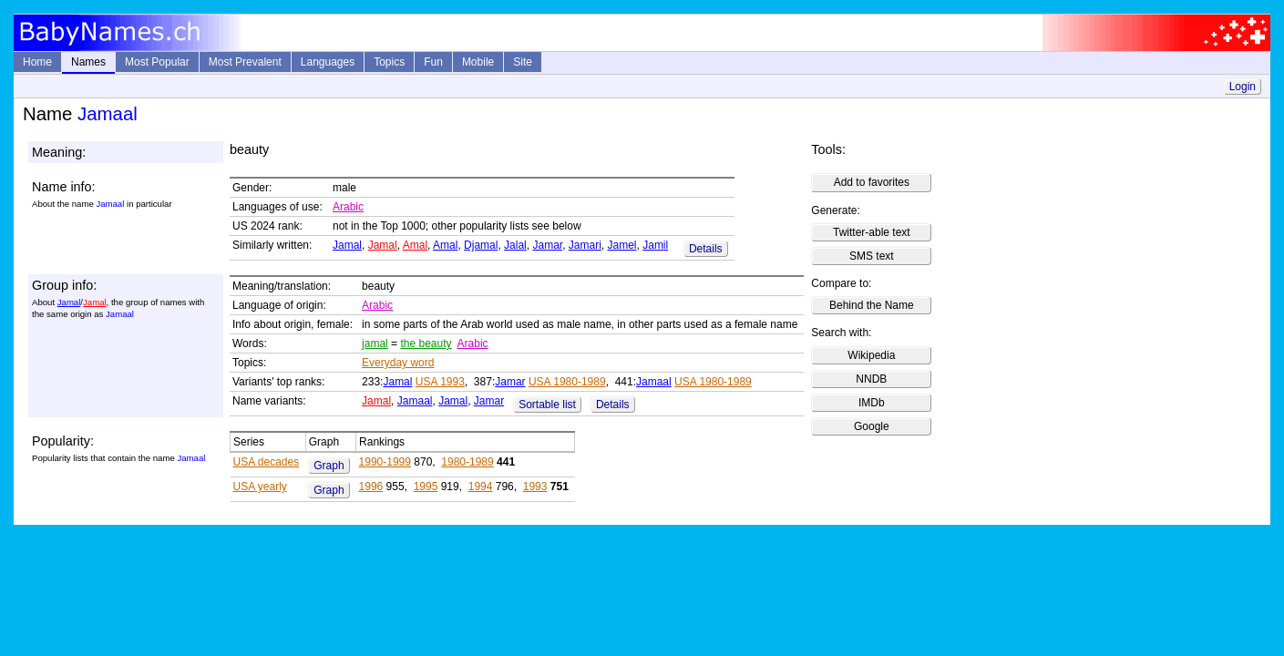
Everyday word (398, 362)
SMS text (871, 256)
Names (88, 62)
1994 (480, 486)
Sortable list (547, 404)
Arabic (348, 206)
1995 (426, 486)
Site (522, 62)
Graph (328, 465)
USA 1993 (440, 381)
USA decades (266, 462)
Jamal (347, 245)
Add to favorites (871, 182)
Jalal (515, 245)
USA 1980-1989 (567, 381)
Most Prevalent (245, 62)
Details (706, 248)
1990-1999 (385, 462)
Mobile (478, 62)
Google (871, 426)
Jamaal (654, 381)
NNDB (871, 379)
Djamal (481, 245)
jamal (375, 343)
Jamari (585, 245)
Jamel (622, 245)
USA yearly (260, 486)
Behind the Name (871, 305)
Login (1242, 86)
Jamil (655, 245)
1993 (535, 486)
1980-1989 (467, 462)
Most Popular (157, 62)
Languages (327, 62)
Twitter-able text (871, 232)
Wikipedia (871, 355)
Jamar (547, 245)
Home (37, 62)
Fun (433, 62)
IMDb (871, 402)
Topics (389, 62)
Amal (415, 245)
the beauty (425, 343)
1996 (371, 486)
